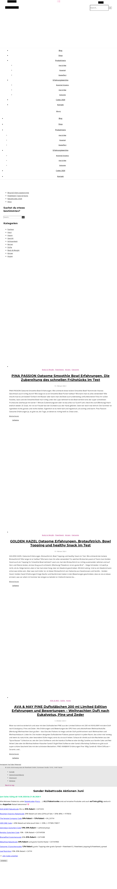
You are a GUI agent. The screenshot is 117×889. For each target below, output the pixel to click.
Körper (10, 253)
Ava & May (62, 65)
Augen (10, 256)
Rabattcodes (30, 801)
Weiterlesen (14, 416)
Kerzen (10, 244)
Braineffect (62, 75)
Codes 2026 (60, 100)
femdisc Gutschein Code (9, 832)
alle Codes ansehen (10, 856)
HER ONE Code (6, 823)
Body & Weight (13, 250)
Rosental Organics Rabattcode (12, 814)
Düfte (9, 247)
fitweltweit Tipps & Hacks (17, 196)
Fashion (10, 229)
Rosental (62, 70)
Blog (60, 50)
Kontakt (60, 105)
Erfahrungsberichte (60, 80)
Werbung (12, 781)
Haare (9, 235)
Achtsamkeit (12, 241)
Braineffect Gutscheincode (10, 837)
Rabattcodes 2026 (14, 199)
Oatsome (62, 95)
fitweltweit (59, 370)
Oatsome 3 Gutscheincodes (11, 846)
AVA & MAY (54, 701)
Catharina (15, 420)
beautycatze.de (42, 27)
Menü (58, 111)
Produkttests (60, 60)
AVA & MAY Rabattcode (9, 809)
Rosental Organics (62, 85)
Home (68, 701)
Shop (60, 55)
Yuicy (38, 801)
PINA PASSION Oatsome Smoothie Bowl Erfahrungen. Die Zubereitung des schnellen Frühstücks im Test (60, 378)
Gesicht (10, 238)
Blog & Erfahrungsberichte (18, 193)
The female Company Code (11, 818)
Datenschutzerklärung (16, 775)
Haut (9, 232)
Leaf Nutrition (5, 851)
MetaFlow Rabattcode (9, 842)
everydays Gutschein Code (10, 828)
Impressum (13, 778)
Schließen (4, 860)
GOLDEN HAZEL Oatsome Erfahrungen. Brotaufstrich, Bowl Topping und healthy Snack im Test (60, 543)
